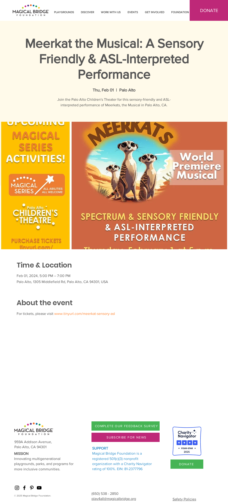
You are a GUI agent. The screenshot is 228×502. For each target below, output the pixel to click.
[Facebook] (24, 488)
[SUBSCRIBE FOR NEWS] (126, 437)
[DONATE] (186, 464)
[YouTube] (39, 488)
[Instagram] (17, 488)
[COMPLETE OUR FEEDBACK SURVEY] (126, 426)
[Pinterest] (32, 488)
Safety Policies (184, 499)
